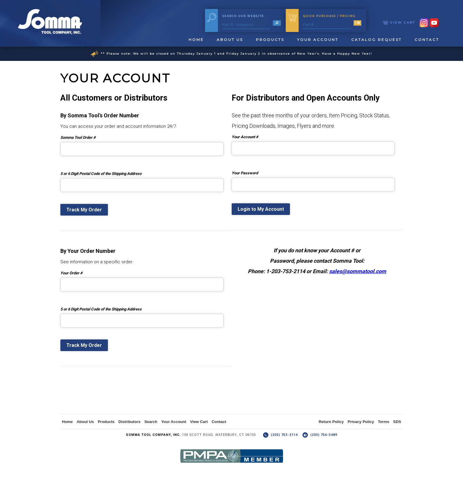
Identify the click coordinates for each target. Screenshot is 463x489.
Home (196, 39)
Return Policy (331, 421)
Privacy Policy (361, 421)
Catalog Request (376, 39)
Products (270, 39)
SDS (397, 421)
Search (150, 421)
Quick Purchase (329, 16)
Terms (383, 421)
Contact (427, 39)
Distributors (129, 421)
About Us (230, 39)
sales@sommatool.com (357, 271)
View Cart (398, 22)
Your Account (317, 39)
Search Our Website (243, 16)
